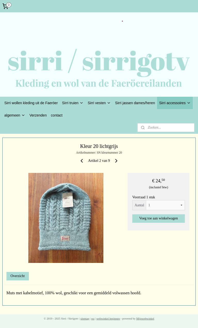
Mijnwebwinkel (145, 318)
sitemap (84, 318)
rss (92, 318)
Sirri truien (73, 103)
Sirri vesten (99, 103)
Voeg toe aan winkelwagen (158, 218)
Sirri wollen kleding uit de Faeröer (31, 103)
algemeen (15, 115)
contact (56, 115)
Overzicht (18, 276)
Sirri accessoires (175, 103)
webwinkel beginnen (108, 318)
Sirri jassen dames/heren (135, 103)
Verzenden (38, 115)
